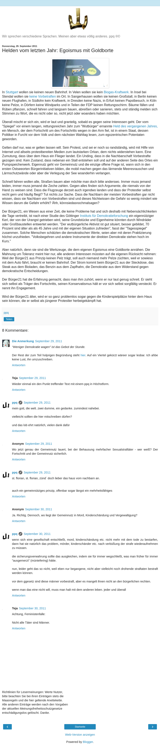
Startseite (80, 726)
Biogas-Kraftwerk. (117, 92)
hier (83, 355)
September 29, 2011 (48, 341)
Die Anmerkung (23, 341)
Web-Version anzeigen (80, 734)
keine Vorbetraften (42, 96)
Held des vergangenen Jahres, (135, 126)
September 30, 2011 (38, 509)
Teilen (9, 319)
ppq (14, 402)
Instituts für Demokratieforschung (104, 216)
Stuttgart (12, 92)
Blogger (88, 742)
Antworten (18, 365)
